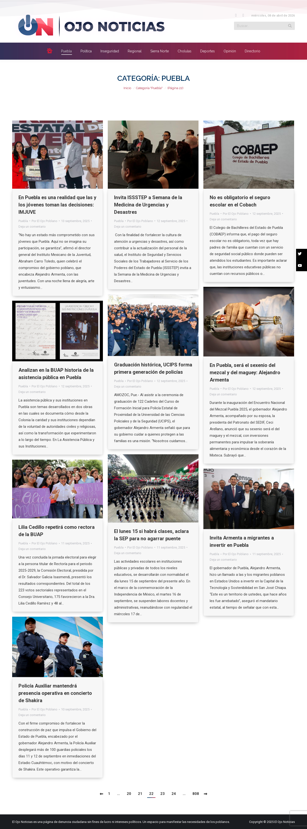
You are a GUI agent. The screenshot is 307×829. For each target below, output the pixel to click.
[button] (301, 254)
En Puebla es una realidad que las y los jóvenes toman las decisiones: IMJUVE (57, 205)
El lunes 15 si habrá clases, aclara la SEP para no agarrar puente (151, 534)
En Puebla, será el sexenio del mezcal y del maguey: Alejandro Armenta (245, 372)
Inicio (127, 88)
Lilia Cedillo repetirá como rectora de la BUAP (56, 530)
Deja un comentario (32, 226)
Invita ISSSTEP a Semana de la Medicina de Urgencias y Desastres (148, 205)
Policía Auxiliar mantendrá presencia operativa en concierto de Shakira (55, 693)
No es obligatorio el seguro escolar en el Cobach (240, 201)
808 (195, 794)
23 (162, 794)
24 (174, 794)
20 (129, 794)
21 (140, 794)
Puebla (23, 221)
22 (151, 794)
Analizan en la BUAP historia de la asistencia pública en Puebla (56, 373)
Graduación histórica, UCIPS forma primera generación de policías (153, 368)
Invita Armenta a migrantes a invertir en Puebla (242, 541)
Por (44, 221)
